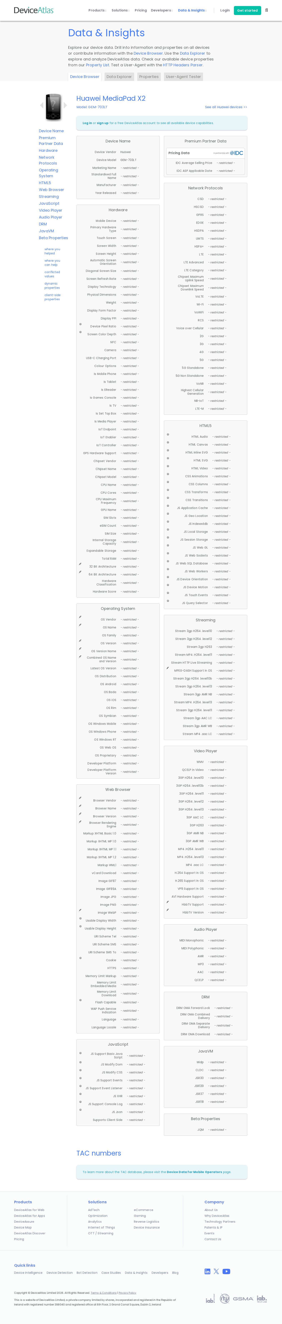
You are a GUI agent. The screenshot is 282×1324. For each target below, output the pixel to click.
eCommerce (143, 1210)
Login (225, 10)
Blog (175, 1273)
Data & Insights (192, 10)
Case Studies (111, 1273)
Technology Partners (220, 1222)
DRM (43, 224)
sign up (103, 123)
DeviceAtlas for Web (29, 1210)
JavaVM (46, 231)
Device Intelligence (28, 1273)
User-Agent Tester (183, 76)
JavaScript (49, 203)
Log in (87, 123)
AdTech (94, 1210)
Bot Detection (87, 1273)
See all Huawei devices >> (226, 107)
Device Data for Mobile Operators (194, 1172)
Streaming (49, 196)
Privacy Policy (127, 1293)
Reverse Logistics (146, 1222)
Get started (247, 10)
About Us (211, 1210)
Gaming (140, 1216)
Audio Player (50, 217)
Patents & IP (213, 1227)
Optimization (97, 1216)
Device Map (23, 1227)
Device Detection (60, 1273)
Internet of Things (101, 1227)
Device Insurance (147, 1227)
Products (97, 10)
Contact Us (213, 1239)
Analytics (95, 1222)
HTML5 (45, 182)
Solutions (121, 10)
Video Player (50, 210)
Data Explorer (192, 53)
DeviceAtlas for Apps (29, 1216)
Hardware (48, 150)
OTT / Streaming (100, 1233)
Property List (97, 65)
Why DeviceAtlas (217, 1216)
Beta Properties (53, 237)
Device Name (51, 130)
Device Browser (148, 53)
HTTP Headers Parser (183, 65)
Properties (149, 76)
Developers (162, 10)
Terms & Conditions (104, 1293)
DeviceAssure (24, 1222)
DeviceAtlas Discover (29, 1233)
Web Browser (51, 189)
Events (209, 1233)
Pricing (141, 10)
